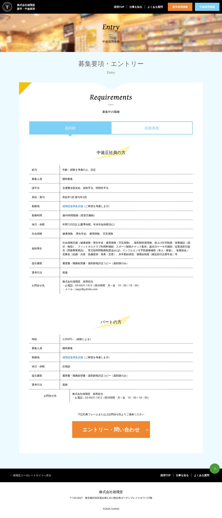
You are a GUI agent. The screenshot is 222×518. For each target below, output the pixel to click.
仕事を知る (135, 7)
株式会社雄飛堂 (111, 492)
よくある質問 (155, 7)
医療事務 (152, 128)
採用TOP (119, 7)
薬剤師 (70, 128)
